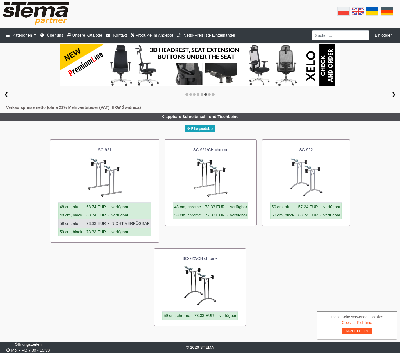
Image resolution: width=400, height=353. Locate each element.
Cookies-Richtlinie (357, 322)
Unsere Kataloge (84, 35)
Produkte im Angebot (152, 35)
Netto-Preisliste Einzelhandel (206, 35)
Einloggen (384, 35)
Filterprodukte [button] (200, 129)
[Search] (341, 35)
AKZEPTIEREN (357, 331)
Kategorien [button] (19, 35)
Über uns (51, 35)
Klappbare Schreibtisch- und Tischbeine (200, 116)
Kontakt (116, 35)
